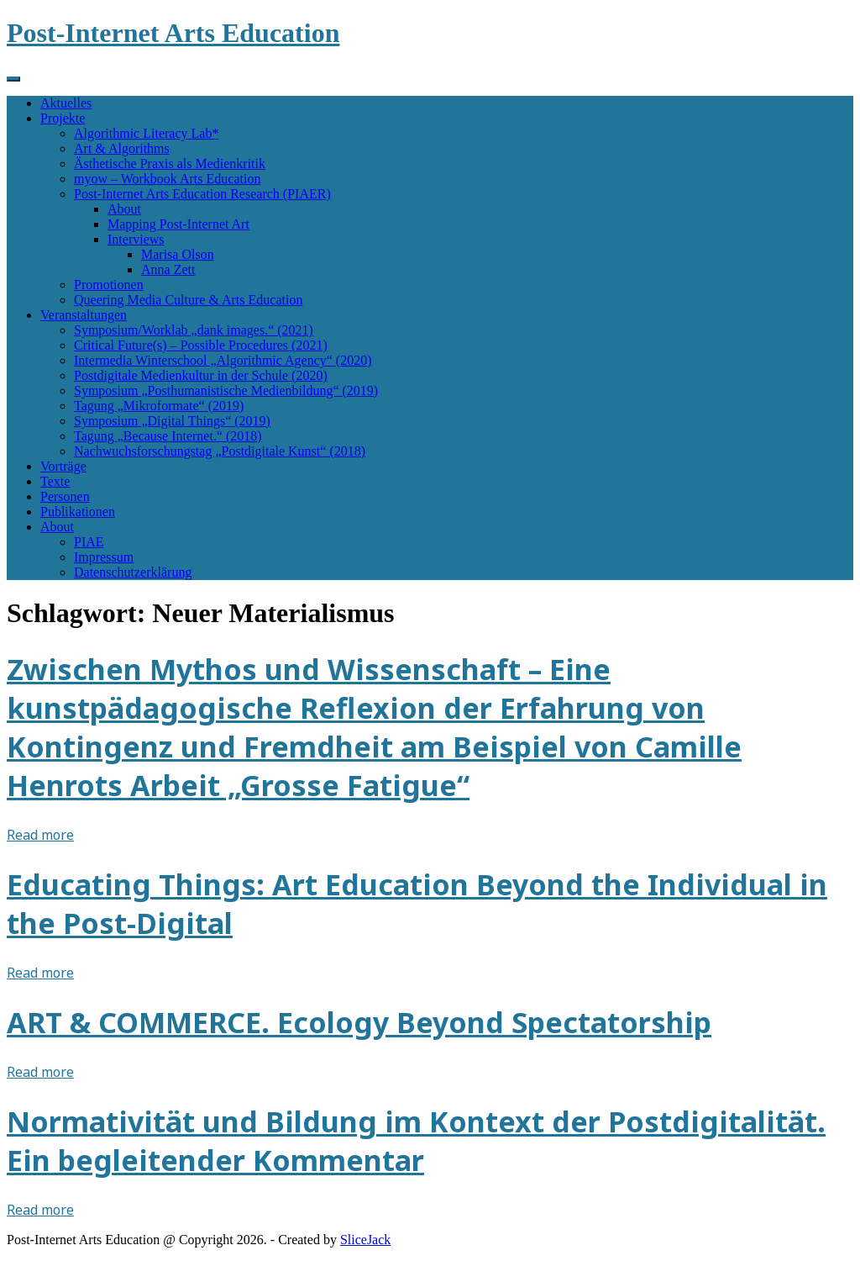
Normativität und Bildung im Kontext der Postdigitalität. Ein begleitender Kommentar (416, 1140)
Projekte (62, 118)
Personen (65, 496)
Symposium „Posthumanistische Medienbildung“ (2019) (226, 390)
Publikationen (77, 511)
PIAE (89, 542)
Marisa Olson (177, 254)
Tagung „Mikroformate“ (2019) (159, 405)
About (124, 209)
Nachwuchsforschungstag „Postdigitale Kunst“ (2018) (219, 451)
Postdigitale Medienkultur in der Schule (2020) (201, 375)
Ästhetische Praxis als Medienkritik (169, 163)
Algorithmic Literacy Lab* (146, 133)
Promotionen (109, 284)
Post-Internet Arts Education (173, 33)
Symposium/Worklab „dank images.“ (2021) (193, 330)
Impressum (104, 557)
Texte (55, 481)
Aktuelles (66, 103)
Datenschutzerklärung (132, 572)
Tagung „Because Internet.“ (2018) (168, 436)
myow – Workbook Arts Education (167, 178)
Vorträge (63, 466)
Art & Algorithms (122, 148)
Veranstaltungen (83, 315)
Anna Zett (168, 269)
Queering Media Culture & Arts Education (188, 300)
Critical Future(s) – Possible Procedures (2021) (201, 345)
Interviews (136, 239)
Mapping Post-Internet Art (178, 224)
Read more (40, 835)
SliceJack (365, 1239)
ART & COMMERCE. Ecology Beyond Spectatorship (359, 1022)
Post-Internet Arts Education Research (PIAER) (202, 194)
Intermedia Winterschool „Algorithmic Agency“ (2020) (223, 360)
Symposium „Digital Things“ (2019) (172, 421)
